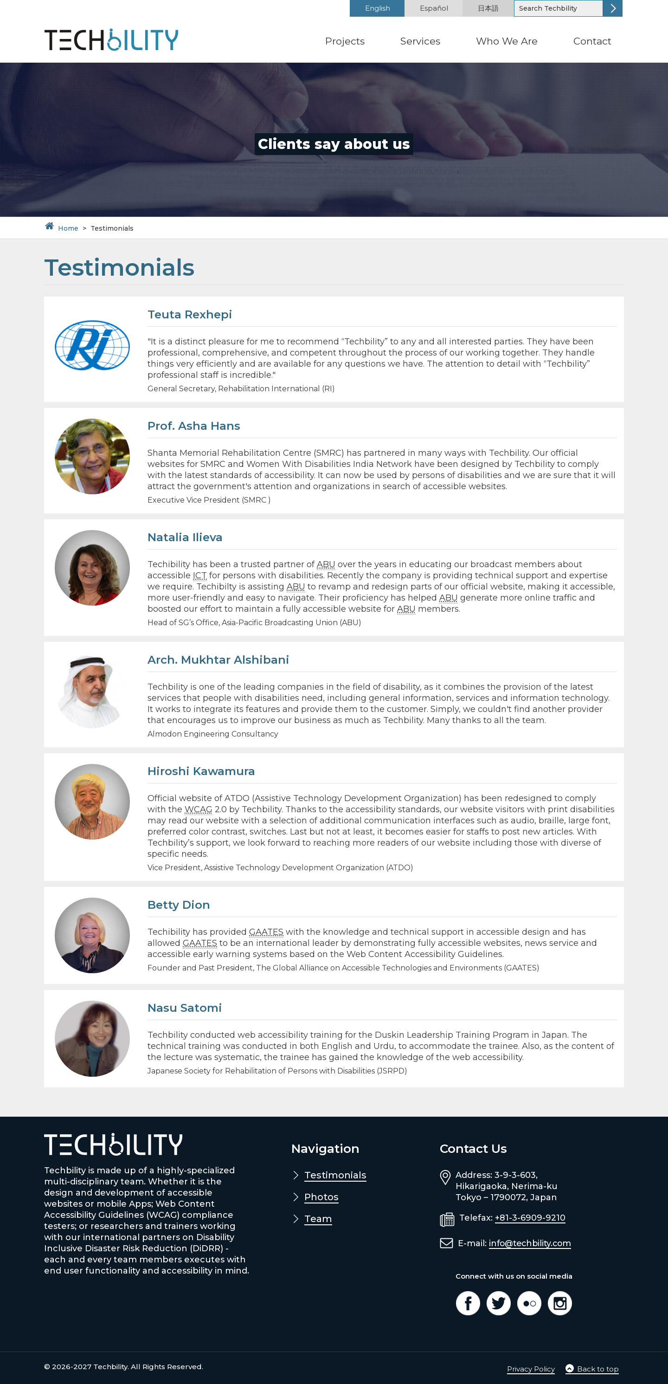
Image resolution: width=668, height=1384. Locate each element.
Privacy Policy (531, 1369)
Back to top (592, 1369)
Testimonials (335, 1175)
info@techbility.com (532, 1243)
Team (318, 1218)
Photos (321, 1197)
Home (68, 228)
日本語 (488, 8)
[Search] (559, 8)
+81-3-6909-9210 (530, 1218)
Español (434, 8)
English (377, 8)
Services (420, 41)
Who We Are (507, 41)
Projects (345, 41)
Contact (592, 41)
